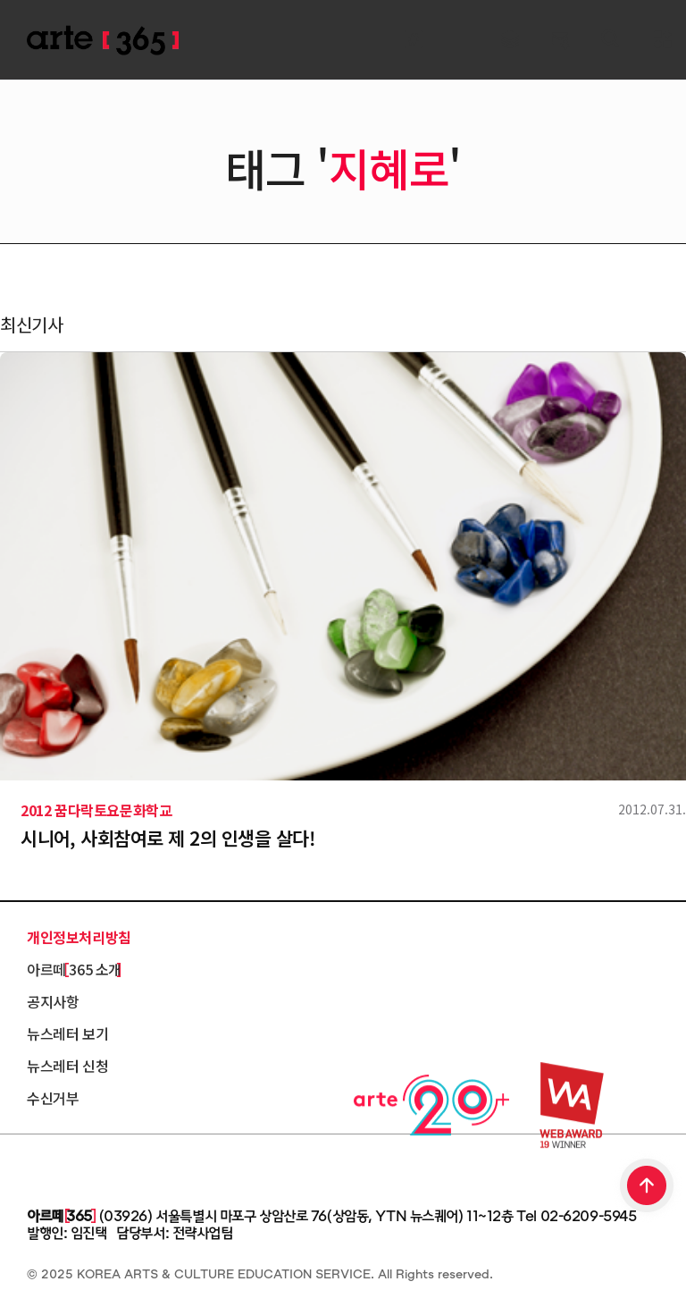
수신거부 (53, 1098)
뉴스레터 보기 (67, 1033)
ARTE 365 (103, 40)
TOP (647, 1187)
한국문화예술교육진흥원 (107, 1167)
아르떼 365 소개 (74, 969)
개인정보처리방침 (79, 937)
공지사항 (53, 1001)
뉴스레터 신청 (67, 1065)
